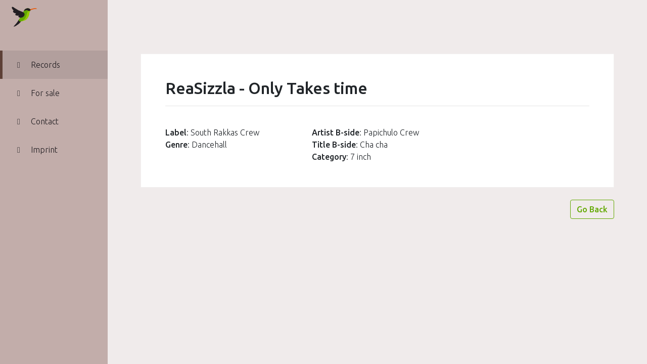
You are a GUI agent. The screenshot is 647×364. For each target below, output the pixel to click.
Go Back (592, 209)
